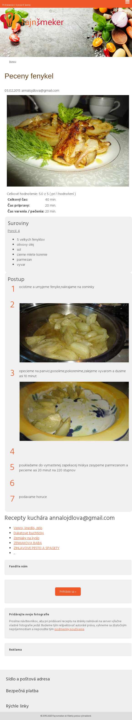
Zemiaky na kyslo (26, 538)
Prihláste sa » (68, 591)
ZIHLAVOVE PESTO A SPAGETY (36, 548)
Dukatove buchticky (29, 533)
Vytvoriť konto (23, 5)
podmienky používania (69, 629)
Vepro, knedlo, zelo (28, 528)
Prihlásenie (8, 5)
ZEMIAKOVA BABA (28, 543)
